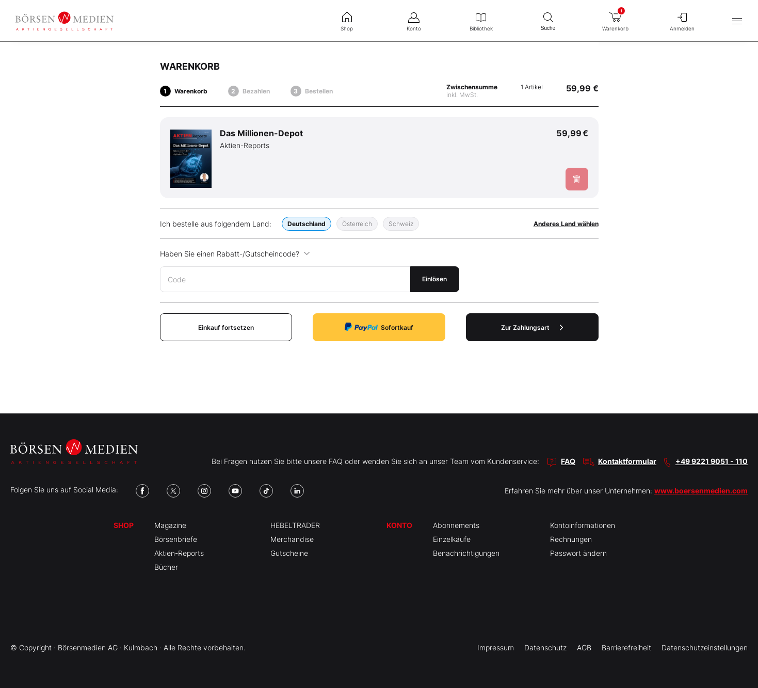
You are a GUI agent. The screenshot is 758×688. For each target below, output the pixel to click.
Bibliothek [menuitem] (481, 20)
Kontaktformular (627, 461)
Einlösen (434, 279)
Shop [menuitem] (346, 20)
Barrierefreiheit (626, 647)
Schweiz (401, 224)
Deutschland (306, 224)
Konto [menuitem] (413, 20)
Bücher (166, 567)
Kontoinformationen (582, 525)
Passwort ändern (578, 553)
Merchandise (292, 539)
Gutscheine (289, 553)
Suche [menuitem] (548, 20)
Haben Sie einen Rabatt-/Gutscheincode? (235, 253)
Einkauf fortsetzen (226, 327)
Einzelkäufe (452, 539)
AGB (584, 647)
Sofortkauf (379, 327)
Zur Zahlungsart (532, 327)
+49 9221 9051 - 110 (711, 461)
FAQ (568, 461)
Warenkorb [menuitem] (615, 18)
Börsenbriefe (175, 539)
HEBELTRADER (295, 525)
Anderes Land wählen (566, 224)
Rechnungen (571, 539)
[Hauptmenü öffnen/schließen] (737, 21)
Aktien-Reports (179, 553)
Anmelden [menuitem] (682, 20)
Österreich (357, 224)
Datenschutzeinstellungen (705, 647)
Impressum (495, 647)
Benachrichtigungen (466, 553)
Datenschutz (545, 647)
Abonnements (456, 525)
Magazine (170, 525)
